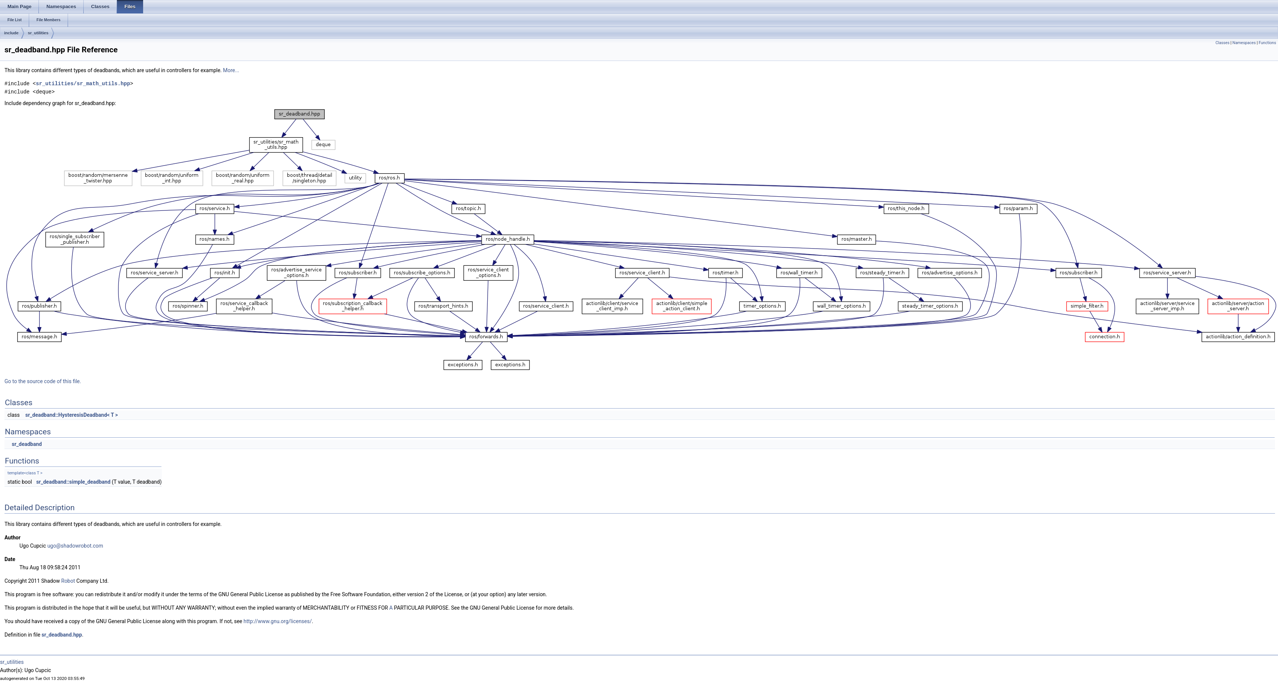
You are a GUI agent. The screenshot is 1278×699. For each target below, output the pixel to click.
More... (231, 70)
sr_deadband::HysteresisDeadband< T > (71, 415)
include (11, 33)
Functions (1267, 42)
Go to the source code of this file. (42, 381)
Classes (1222, 42)
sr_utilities (38, 33)
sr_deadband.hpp (61, 635)
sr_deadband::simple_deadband (73, 482)
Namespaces (1244, 42)
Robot (68, 581)
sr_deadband (26, 444)
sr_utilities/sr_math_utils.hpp (83, 83)
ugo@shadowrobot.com (75, 546)
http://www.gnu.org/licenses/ (278, 621)
